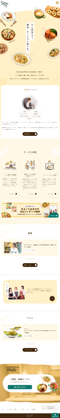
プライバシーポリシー (30, 414)
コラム (28, 409)
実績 (15, 409)
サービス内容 (9, 409)
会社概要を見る (27, 134)
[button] (33, 259)
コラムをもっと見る (28, 349)
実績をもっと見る (27, 265)
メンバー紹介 (21, 409)
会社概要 (33, 409)
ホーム (3, 409)
